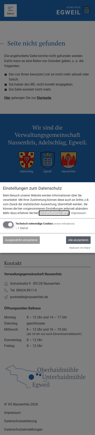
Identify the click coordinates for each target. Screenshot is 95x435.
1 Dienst (22, 228)
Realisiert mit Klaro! (79, 248)
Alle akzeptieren (78, 240)
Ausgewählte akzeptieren (21, 240)
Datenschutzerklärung (54, 213)
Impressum (78, 213)
